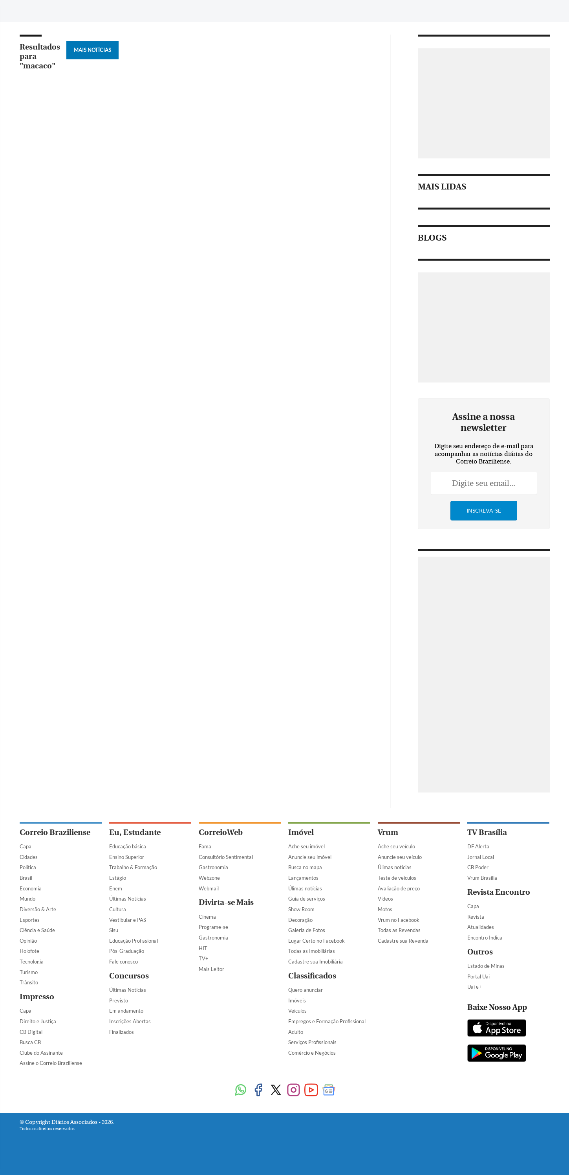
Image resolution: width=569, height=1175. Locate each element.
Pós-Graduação (126, 951)
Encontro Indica (484, 937)
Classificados (312, 975)
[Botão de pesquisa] (57, 10)
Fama (205, 846)
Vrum (388, 832)
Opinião (28, 941)
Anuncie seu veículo (400, 857)
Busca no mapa (305, 867)
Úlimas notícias (305, 888)
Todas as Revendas (399, 930)
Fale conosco (123, 961)
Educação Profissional (133, 941)
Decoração (300, 920)
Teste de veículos (397, 878)
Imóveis (297, 1000)
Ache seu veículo (396, 846)
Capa (25, 846)
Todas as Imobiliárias (311, 951)
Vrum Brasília (482, 878)
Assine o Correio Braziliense (51, 1063)
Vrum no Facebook (398, 920)
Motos (385, 909)
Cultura (117, 909)
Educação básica (127, 846)
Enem (115, 888)
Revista (475, 917)
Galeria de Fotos (306, 930)
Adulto (295, 1032)
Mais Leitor (211, 969)
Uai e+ (474, 987)
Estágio (117, 878)
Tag (199, 11)
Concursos (129, 975)
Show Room (301, 909)
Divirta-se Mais (226, 902)
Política (28, 867)
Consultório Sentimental (226, 857)
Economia (31, 888)
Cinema (207, 917)
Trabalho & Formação (133, 867)
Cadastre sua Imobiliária (315, 961)
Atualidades (480, 927)
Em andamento (126, 1011)
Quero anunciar (305, 990)
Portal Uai (478, 976)
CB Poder (477, 867)
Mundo (27, 899)
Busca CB (30, 1042)
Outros (480, 951)
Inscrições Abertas (130, 1021)
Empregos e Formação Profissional (327, 1021)
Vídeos (385, 899)
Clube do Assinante (41, 1053)
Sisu (113, 930)
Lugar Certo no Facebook (316, 941)
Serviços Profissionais (312, 1042)
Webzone (209, 878)
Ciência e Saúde (37, 930)
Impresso (37, 996)
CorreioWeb (221, 832)
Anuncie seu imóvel (309, 857)
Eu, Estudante (135, 832)
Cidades (29, 857)
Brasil (26, 878)
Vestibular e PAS (127, 920)
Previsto (118, 1000)
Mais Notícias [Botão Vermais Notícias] (92, 50)
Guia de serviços (306, 899)
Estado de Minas (486, 966)
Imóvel (301, 832)
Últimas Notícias (127, 899)
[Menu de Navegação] (34, 10)
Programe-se (213, 927)
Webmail (209, 888)
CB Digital (31, 1032)
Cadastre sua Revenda (403, 941)
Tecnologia (32, 961)
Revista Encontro (498, 892)
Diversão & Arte (38, 909)
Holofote (29, 951)
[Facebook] (484, 13)
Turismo (29, 972)
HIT (203, 948)
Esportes (30, 920)
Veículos (297, 1011)
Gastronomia (213, 867)
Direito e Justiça (38, 1021)
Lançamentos (303, 878)
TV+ (204, 958)
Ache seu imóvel (306, 846)
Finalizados (121, 1032)
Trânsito (29, 982)
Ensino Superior (126, 857)
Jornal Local (480, 857)
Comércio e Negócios (312, 1053)
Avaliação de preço (399, 888)
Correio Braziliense (55, 832)
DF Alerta (478, 846)
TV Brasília (487, 832)
